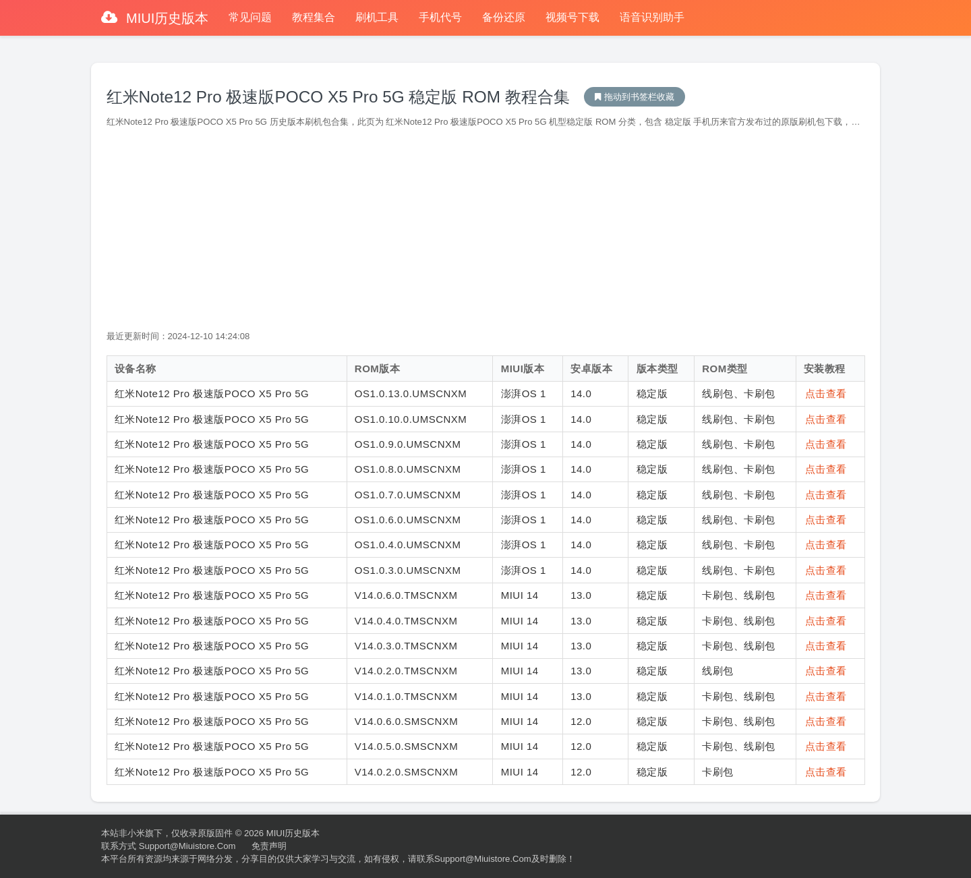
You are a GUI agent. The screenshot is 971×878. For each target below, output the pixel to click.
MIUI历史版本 (166, 18)
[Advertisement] (486, 229)
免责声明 (269, 846)
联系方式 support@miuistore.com (168, 846)
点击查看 (826, 393)
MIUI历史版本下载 (634, 97)
